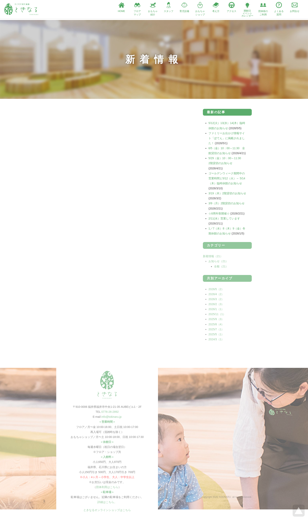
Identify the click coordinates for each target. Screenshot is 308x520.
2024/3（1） (216, 340)
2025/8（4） (216, 325)
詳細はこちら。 (107, 503)
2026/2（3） (216, 305)
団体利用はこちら (107, 488)
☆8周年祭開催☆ (219, 214)
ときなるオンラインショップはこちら (107, 511)
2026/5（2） (216, 290)
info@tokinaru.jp (111, 418)
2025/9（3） (216, 320)
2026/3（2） (216, 300)
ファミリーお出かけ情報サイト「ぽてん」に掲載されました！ (226, 139)
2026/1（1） (216, 310)
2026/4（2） (216, 295)
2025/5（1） (216, 335)
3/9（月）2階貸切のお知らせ (226, 204)
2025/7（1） (216, 330)
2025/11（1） (217, 315)
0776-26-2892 (110, 413)
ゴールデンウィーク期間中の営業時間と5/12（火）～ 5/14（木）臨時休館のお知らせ (226, 179)
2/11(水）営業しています (224, 219)
